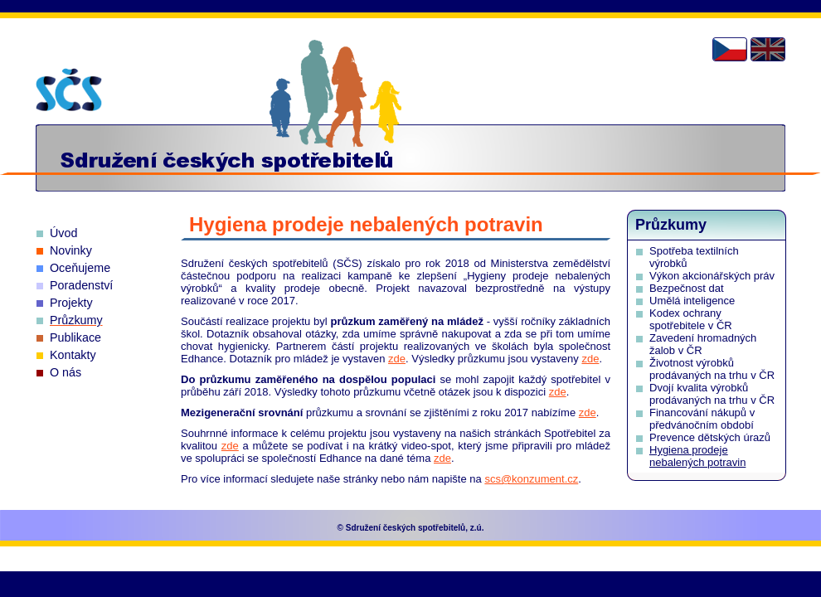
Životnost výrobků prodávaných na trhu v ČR (712, 369)
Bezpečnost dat (686, 288)
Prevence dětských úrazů (709, 437)
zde (397, 358)
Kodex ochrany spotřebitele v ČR (690, 319)
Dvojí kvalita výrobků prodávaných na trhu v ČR (712, 393)
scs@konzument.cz (531, 479)
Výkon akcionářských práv (712, 275)
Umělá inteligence (692, 300)
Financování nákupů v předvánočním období (702, 418)
